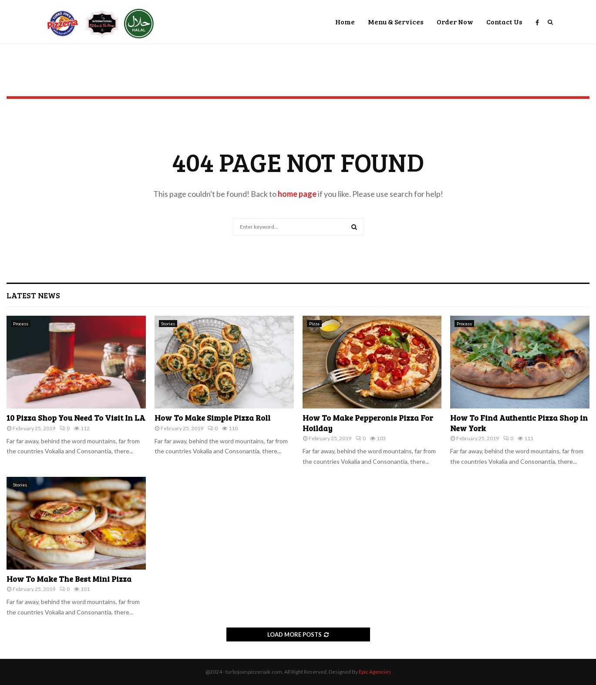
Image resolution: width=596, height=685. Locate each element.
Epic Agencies (375, 671)
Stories (168, 323)
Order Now (455, 21)
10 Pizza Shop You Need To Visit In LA (76, 417)
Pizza (314, 323)
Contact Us (504, 21)
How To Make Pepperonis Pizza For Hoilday (368, 422)
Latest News (33, 295)
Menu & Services (396, 21)
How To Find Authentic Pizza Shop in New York (519, 422)
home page (297, 194)
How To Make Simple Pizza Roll (212, 417)
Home (345, 21)
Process (20, 323)
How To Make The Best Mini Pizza (69, 579)
